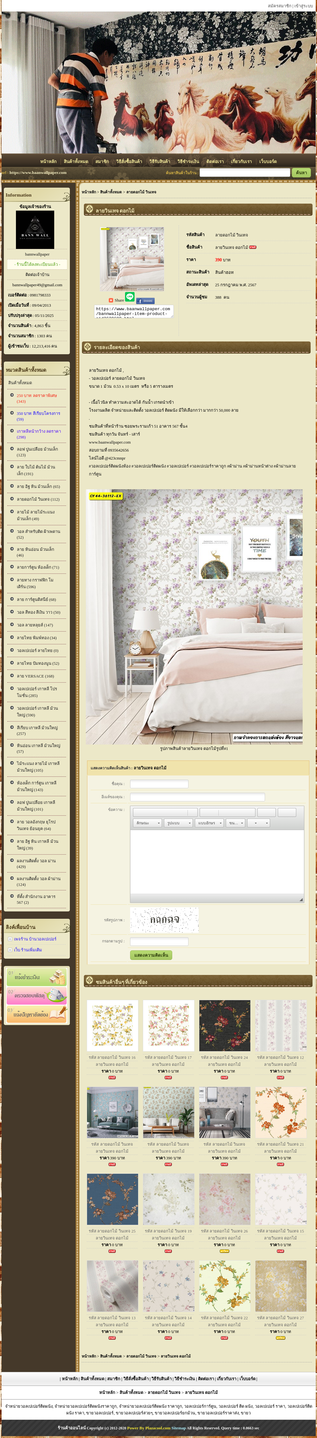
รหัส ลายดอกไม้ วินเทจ (112, 1146)
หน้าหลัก (48, 161)
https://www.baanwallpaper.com (38, 172)
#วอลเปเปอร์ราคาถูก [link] (208, 468)
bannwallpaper (37, 254)
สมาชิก (102, 161)
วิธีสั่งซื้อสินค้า (129, 161)
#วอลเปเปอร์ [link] (178, 468)
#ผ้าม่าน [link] (234, 468)
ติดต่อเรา (215, 161)
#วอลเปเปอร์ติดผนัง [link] (148, 468)
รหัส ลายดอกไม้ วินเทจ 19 (168, 1233)
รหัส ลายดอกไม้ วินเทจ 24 (224, 1059)
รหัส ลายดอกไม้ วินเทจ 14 (168, 1319)
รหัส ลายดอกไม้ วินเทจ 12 (280, 1059)
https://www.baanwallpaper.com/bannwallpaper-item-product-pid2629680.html (134, 312)
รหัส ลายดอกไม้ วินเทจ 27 (280, 1319)
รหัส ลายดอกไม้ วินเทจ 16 (112, 1059)
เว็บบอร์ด (268, 161)
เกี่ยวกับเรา (242, 161)
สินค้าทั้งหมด (76, 161)
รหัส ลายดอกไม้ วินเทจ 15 (280, 1233)
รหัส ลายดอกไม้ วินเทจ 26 (224, 1233)
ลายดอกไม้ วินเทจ (231, 235)
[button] (137, 814)
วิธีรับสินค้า (160, 161)
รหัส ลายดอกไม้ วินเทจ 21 (280, 1146)
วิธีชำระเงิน (188, 161)
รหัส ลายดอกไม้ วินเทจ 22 (224, 1319)
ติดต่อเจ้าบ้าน (37, 274)
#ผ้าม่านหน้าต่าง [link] (258, 468)
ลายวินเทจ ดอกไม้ (231, 247)
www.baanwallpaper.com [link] (110, 444)
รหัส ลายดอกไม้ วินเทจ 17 (168, 1059)
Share (116, 300)
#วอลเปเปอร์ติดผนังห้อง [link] (110, 468)
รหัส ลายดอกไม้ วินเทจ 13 (112, 1319)
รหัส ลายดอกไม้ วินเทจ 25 (112, 1233)
